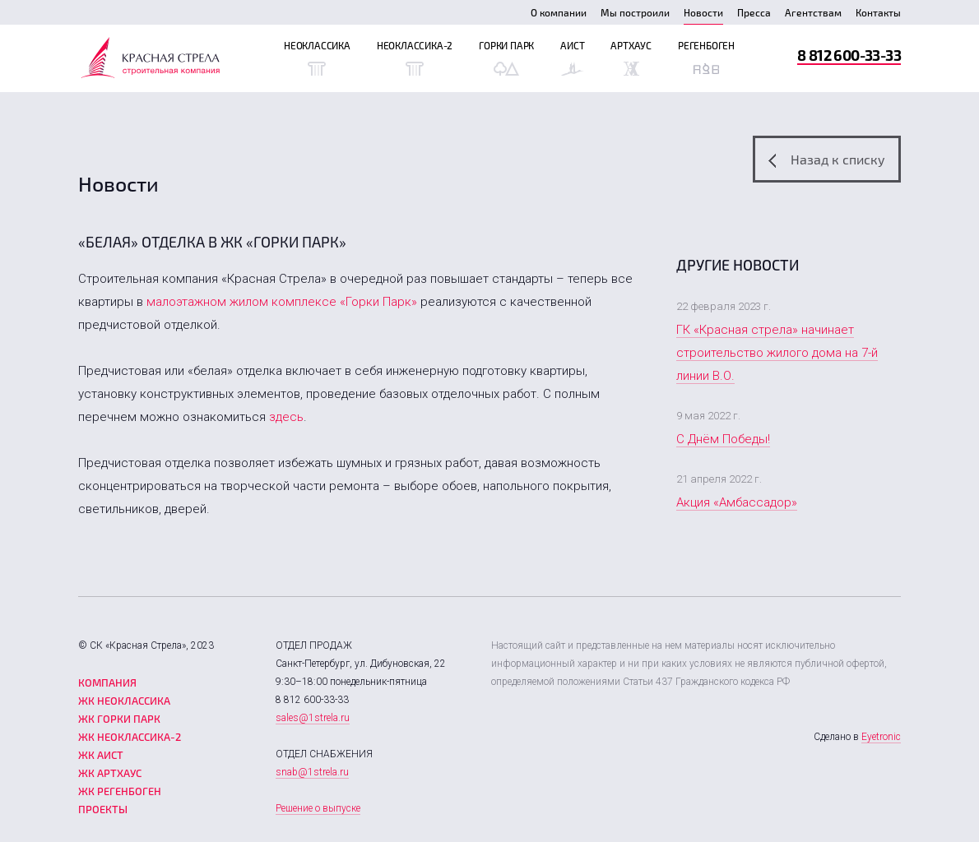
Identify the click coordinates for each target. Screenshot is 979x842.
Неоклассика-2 (414, 57)
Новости (703, 12)
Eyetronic (881, 737)
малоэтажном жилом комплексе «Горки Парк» (281, 301)
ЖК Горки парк (119, 718)
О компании (559, 12)
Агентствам (813, 12)
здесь (286, 416)
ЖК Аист (100, 754)
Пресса (754, 12)
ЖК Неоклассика (124, 700)
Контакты (878, 12)
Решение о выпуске (318, 808)
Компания (107, 682)
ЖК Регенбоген (119, 791)
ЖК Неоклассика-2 (129, 736)
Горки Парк (506, 57)
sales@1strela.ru (313, 718)
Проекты (103, 809)
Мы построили (635, 12)
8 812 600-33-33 (849, 54)
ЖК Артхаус (110, 773)
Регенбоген (706, 57)
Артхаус (631, 57)
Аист (572, 57)
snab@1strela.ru (312, 772)
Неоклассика (317, 57)
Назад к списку (826, 159)
